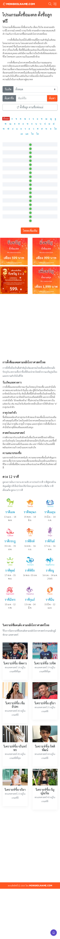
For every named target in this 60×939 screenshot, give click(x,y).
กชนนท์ (8, 201)
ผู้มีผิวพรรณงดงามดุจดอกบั (35, 252)
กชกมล (7, 149)
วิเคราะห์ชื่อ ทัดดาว (15, 734)
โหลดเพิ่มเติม (30, 301)
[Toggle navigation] (54, 4)
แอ (27, 133)
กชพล (7, 260)
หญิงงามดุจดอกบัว (31, 193)
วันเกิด (8, 89)
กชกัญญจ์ (8, 164)
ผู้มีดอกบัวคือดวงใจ (31, 149)
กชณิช (7, 171)
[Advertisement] (30, 397)
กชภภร (7, 274)
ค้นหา (52, 98)
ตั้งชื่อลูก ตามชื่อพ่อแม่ (30, 107)
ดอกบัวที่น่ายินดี (30, 208)
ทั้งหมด (6, 118)
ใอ (37, 133)
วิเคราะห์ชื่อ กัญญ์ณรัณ (45, 862)
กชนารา (8, 215)
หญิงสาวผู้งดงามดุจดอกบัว (34, 237)
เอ (22, 133)
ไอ (32, 133)
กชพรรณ (8, 252)
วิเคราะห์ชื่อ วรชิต (45, 734)
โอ (55, 128)
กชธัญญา (8, 186)
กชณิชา (8, 179)
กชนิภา (7, 230)
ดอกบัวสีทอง (28, 164)
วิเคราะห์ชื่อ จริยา (15, 860)
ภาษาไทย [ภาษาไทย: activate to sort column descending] (9, 142)
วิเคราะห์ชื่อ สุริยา (45, 774)
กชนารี (7, 223)
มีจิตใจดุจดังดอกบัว (31, 282)
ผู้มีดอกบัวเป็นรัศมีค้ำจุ (33, 274)
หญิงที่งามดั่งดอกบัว (31, 223)
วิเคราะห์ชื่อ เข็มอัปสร (15, 775)
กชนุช (7, 237)
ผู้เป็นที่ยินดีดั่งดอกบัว (32, 289)
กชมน (7, 282)
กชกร (7, 156)
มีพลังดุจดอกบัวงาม (31, 260)
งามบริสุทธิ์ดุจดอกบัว (32, 230)
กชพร (7, 245)
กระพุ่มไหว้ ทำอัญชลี (32, 156)
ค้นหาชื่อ (9, 98)
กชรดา (7, 289)
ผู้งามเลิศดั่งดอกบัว (31, 186)
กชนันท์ (8, 208)
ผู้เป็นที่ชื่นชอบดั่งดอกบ (33, 201)
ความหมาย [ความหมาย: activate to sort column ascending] (28, 142)
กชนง (7, 193)
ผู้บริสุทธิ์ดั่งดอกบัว (31, 179)
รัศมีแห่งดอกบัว (29, 267)
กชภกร (7, 267)
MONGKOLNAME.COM (19, 4)
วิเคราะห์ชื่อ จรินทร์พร (15, 818)
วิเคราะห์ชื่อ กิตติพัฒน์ (45, 818)
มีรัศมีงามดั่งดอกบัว (31, 215)
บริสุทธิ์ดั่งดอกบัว (30, 171)
